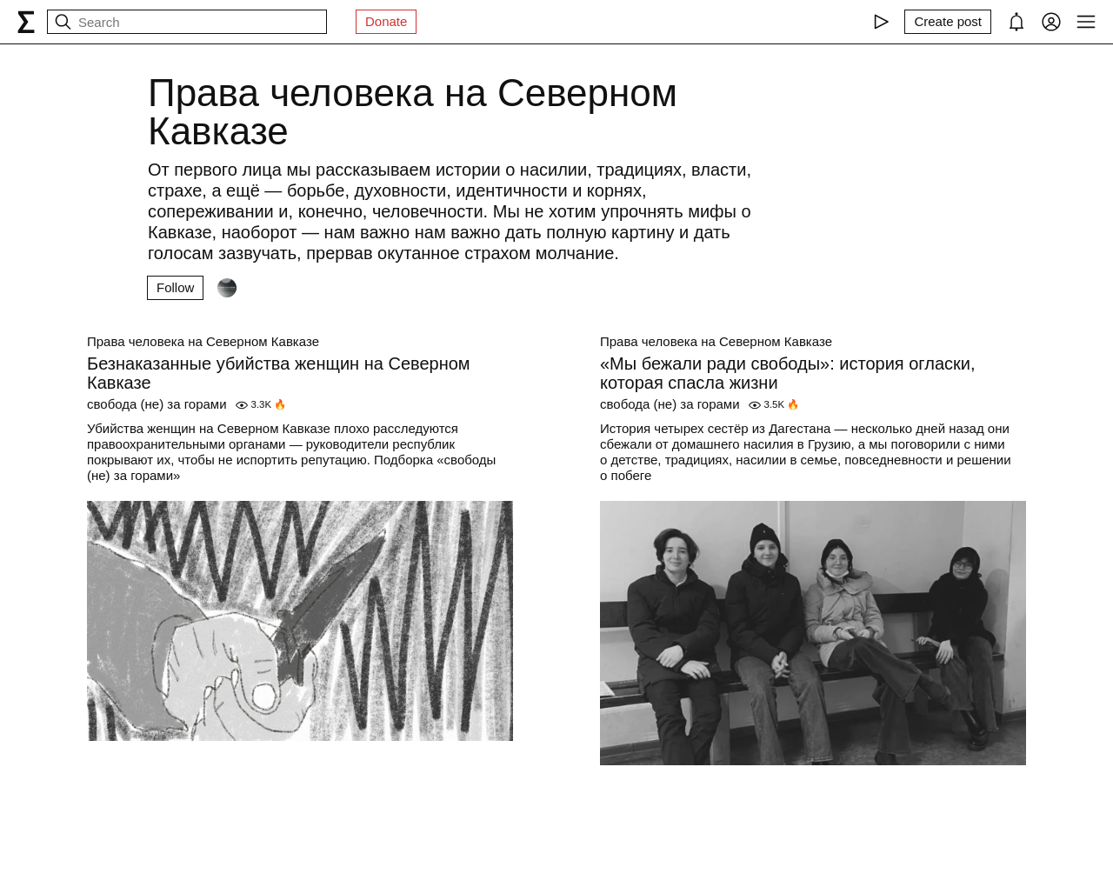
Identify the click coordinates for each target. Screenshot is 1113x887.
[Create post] (947, 21)
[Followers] (227, 288)
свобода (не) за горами (157, 404)
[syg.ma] (26, 21)
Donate (386, 21)
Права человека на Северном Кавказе (203, 341)
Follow (175, 287)
